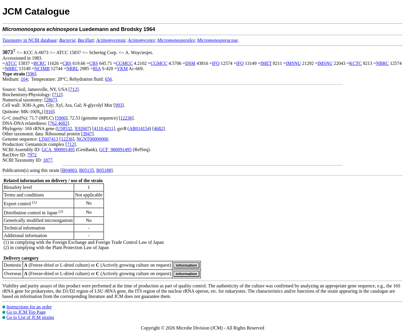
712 (73, 89)
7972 (31, 154)
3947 (87, 133)
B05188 (103, 170)
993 (118, 105)
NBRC (382, 63)
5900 (61, 117)
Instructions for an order (29, 306)
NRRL (72, 68)
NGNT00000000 (92, 139)
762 (53, 123)
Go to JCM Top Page (26, 312)
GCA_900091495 (58, 149)
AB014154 (139, 128)
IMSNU (293, 63)
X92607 (82, 128)
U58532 (64, 128)
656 (108, 79)
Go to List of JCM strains (30, 317)
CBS (66, 63)
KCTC (355, 63)
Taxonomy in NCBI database (29, 40)
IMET (266, 63)
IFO (216, 63)
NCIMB (42, 68)
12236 (126, 117)
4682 (62, 123)
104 (24, 79)
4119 (98, 128)
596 (31, 73)
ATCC (11, 63)
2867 (50, 99)
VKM (122, 68)
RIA (97, 68)
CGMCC (124, 63)
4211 (108, 128)
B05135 (86, 170)
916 (49, 111)
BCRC (40, 63)
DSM (190, 63)
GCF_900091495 (115, 149)
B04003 (69, 170)
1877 (47, 160)
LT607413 (48, 139)
